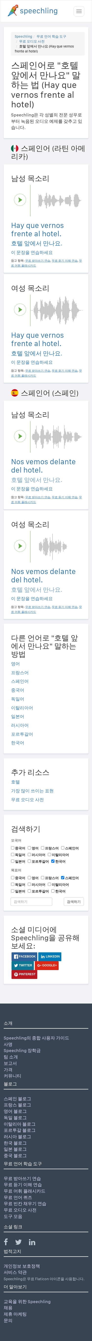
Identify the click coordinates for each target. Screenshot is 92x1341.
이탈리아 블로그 (20, 1124)
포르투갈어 (22, 734)
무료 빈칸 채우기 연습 (25, 1203)
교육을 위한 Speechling (27, 1301)
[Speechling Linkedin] (35, 1243)
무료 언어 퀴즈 (18, 1197)
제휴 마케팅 (15, 1314)
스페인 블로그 (17, 1098)
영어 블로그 (15, 1111)
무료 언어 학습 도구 (51, 36)
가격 (8, 1069)
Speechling (23, 36)
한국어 (17, 742)
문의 (8, 1320)
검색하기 (74, 902)
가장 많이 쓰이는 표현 (32, 790)
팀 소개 (11, 1056)
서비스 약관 (15, 1272)
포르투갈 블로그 (20, 1130)
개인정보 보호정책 (22, 1266)
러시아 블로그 (17, 1136)
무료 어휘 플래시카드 (24, 1191)
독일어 (17, 699)
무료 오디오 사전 (32, 41)
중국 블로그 (15, 1155)
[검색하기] (31, 901)
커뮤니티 (12, 1075)
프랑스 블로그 (17, 1104)
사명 (8, 1044)
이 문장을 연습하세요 (32, 252)
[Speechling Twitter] (21, 1243)
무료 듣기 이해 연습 (23, 1184)
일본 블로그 (15, 1149)
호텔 (15, 781)
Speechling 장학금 (22, 1050)
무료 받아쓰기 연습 (22, 1178)
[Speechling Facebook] (9, 1243)
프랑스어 (20, 672)
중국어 (17, 690)
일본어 (17, 716)
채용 (8, 1307)
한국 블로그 (15, 1143)
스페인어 (20, 681)
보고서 (10, 1063)
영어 (15, 663)
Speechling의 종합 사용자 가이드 (36, 1037)
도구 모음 (13, 1216)
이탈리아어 (22, 707)
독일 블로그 (15, 1117)
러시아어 (20, 725)
